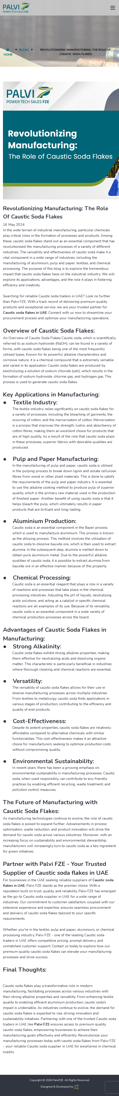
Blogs (24, 50)
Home (8, 52)
